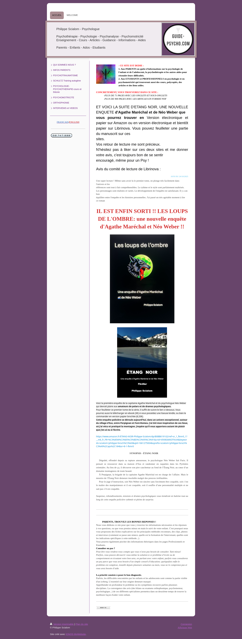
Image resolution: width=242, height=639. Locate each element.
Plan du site (82, 624)
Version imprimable (62, 624)
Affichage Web (185, 627)
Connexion (186, 624)
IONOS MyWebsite (76, 634)
